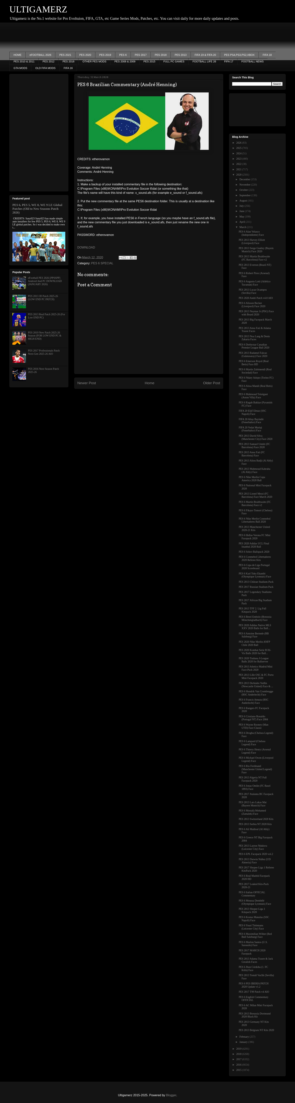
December (245, 179)
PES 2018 (161, 54)
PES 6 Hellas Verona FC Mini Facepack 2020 (254, 537)
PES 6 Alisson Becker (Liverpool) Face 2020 (252, 305)
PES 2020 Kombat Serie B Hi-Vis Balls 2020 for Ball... (255, 652)
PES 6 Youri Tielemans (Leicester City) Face (251, 927)
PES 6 (123, 54)
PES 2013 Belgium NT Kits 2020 (256, 1030)
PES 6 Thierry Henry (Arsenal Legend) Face (255, 751)
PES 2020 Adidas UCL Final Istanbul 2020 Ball (254, 545)
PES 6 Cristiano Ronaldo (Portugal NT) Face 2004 (253, 718)
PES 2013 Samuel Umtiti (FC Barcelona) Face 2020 (254, 446)
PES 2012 (48, 61)
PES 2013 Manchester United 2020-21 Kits (254, 529)
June (242, 211)
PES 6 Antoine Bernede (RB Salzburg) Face (254, 635)
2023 (239, 158)
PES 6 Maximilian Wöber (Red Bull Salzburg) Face (255, 936)
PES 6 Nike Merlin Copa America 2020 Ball (252, 479)
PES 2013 (180, 54)
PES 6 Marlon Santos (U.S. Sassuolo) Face (253, 944)
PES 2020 (85, 54)
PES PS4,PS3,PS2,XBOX (239, 54)
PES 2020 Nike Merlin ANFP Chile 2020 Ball (254, 643)
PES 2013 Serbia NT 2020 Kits (255, 824)
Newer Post (86, 383)
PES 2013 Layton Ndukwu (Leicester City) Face (253, 847)
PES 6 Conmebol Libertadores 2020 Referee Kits (255, 558)
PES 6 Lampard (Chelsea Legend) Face (252, 743)
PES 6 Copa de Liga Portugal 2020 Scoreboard (254, 567)
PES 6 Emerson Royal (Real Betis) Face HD (254, 363)
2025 (239, 148)
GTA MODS (20, 68)
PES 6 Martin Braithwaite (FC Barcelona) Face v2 (255, 504)
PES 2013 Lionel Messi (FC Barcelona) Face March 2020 (255, 495)
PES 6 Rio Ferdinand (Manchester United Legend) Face (255, 769)
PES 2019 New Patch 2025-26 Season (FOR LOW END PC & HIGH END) (44, 335)
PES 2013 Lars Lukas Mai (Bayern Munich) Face (253, 804)
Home (149, 383)
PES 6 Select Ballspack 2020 (254, 551)
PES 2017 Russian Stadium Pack (256, 587)
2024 (239, 153)
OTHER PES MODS (94, 61)
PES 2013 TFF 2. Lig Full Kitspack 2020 (252, 610)
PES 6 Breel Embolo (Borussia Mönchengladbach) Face (255, 618)
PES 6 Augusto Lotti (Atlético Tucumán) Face (255, 283)
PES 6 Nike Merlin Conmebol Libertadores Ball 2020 (255, 520)
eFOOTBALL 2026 (40, 54)
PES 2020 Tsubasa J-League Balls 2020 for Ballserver (254, 660)
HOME (17, 54)
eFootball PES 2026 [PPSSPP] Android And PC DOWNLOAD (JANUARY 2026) (45, 281)
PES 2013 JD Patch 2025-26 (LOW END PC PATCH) (43, 298)
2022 (239, 164)
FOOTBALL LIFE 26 (204, 61)
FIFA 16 (68, 68)
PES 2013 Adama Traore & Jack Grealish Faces (256, 960)
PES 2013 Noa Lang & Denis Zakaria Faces (254, 338)
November (245, 184)
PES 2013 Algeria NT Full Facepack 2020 (253, 779)
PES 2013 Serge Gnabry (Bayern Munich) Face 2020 (256, 250)
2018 (239, 1054)
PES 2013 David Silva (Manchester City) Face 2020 (255, 437)
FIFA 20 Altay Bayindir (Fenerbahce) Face (251, 421)
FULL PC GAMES (174, 61)
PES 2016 (68, 61)
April (242, 221)
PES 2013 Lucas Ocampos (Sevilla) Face (253, 291)
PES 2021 (65, 54)
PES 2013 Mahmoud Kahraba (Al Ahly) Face (254, 470)
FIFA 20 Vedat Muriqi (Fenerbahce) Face (250, 429)
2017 (239, 1059)
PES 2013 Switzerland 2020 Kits (256, 819)
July (241, 206)
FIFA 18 (267, 54)
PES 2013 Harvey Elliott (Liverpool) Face (252, 242)
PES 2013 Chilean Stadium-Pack (256, 581)
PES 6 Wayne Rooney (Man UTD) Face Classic (253, 726)
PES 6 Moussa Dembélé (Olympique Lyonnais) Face (255, 902)
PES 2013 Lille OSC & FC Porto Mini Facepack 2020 (256, 676)
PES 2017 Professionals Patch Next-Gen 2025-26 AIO (44, 352)
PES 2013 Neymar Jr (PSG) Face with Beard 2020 (256, 313)
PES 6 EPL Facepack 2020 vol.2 (256, 854)
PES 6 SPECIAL (102, 263)
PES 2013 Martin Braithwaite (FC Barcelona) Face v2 (254, 258)
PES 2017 (141, 54)
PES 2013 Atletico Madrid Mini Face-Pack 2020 (255, 668)
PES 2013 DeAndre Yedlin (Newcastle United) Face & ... (256, 685)
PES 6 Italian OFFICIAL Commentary (252, 894)
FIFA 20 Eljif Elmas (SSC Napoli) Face (252, 412)
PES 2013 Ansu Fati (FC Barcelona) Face (252, 454)
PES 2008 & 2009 (124, 61)
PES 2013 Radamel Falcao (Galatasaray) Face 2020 (253, 355)
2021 (239, 169)
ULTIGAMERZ (38, 9)
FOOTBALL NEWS (252, 61)
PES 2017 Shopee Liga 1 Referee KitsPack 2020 (256, 869)
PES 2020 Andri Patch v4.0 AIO (256, 298)
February (244, 1036)
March (243, 227)
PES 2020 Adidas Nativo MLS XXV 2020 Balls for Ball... (255, 627)
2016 (239, 1064)
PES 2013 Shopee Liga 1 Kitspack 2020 (252, 911)
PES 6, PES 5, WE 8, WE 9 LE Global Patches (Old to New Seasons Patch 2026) (37, 208)
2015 (239, 1070)
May (242, 216)
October (244, 190)
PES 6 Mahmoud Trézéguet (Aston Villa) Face (253, 396)
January (243, 1042)
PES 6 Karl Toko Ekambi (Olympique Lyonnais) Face (255, 575)
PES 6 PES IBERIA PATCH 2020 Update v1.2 (253, 985)
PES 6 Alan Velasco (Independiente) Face (251, 233)
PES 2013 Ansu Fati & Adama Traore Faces (255, 330)
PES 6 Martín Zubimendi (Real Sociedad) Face (255, 371)
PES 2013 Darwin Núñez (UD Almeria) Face (255, 861)
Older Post (211, 383)
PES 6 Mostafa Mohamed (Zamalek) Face (252, 812)
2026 (239, 142)
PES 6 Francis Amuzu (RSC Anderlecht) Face (253, 701)
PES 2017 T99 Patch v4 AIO (254, 991)
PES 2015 (149, 61)
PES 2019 (105, 54)
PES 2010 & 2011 (24, 61)
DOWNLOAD (86, 247)
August (243, 200)
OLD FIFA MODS (45, 68)
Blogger (171, 1095)
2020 (239, 174)
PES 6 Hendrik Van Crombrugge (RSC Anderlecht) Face (256, 693)
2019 (239, 1048)
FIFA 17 (228, 61)
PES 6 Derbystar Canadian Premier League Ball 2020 (254, 346)
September (245, 195)
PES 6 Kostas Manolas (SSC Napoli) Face (254, 919)
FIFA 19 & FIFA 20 (205, 54)
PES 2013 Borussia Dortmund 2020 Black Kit (255, 1015)
